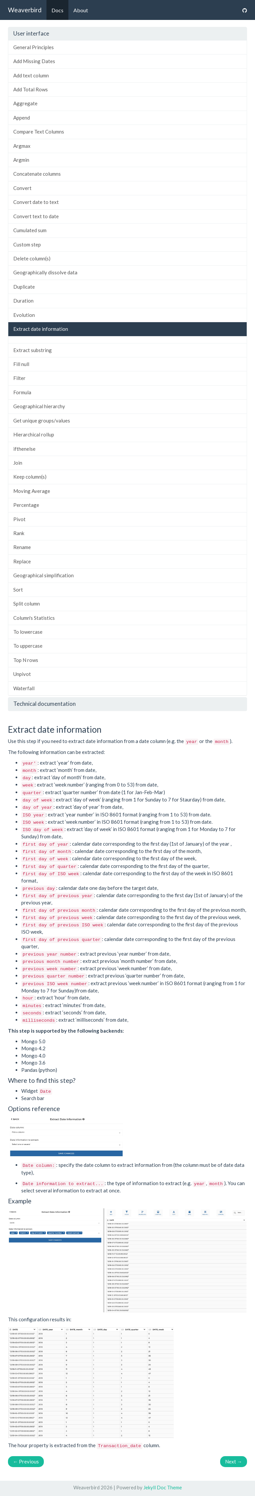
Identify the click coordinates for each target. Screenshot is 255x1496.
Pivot (19, 519)
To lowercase (27, 632)
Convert (22, 188)
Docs (57, 10)
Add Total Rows (30, 89)
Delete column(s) (31, 258)
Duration (23, 301)
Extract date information (40, 329)
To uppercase (27, 646)
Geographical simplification (43, 575)
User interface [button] (31, 33)
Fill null (21, 364)
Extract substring (32, 350)
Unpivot (22, 674)
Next (233, 1461)
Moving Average (31, 491)
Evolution (24, 315)
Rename (22, 547)
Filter (19, 378)
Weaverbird (25, 10)
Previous (26, 1461)
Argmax (22, 146)
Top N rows (25, 660)
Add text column (31, 75)
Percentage (26, 505)
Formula (22, 392)
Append (21, 118)
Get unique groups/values (41, 420)
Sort (18, 590)
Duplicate (24, 287)
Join (17, 463)
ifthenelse (24, 449)
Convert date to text (36, 202)
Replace (22, 561)
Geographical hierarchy (39, 406)
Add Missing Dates (34, 61)
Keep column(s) (29, 477)
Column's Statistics (34, 618)
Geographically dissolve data (45, 272)
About (80, 10)
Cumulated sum (29, 230)
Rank (18, 533)
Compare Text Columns (38, 132)
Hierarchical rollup (33, 434)
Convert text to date (36, 216)
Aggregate (25, 103)
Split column (26, 604)
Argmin (21, 160)
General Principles (33, 47)
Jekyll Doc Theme (162, 1487)
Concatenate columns (37, 174)
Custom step (27, 244)
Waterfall (24, 688)
